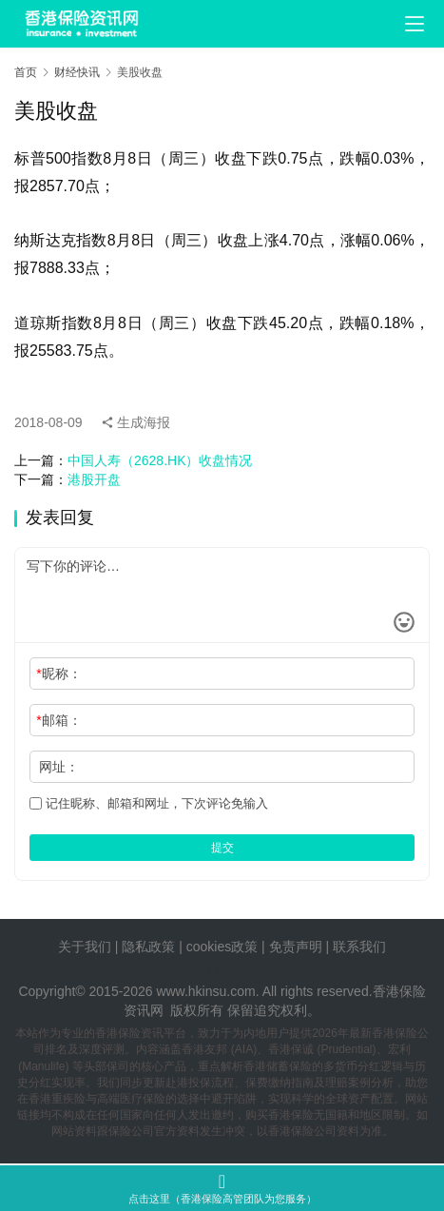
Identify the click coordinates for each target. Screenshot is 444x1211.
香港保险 (399, 991)
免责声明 (297, 946)
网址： (59, 766)
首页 (25, 72)
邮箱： (58, 720)
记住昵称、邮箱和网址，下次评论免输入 (148, 803)
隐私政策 (148, 946)
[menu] (414, 24)
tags (200, 969)
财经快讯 (77, 72)
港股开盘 (94, 479)
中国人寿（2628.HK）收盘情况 (160, 460)
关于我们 (84, 946)
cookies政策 (222, 946)
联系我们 (359, 946)
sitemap (235, 969)
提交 (222, 847)
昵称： (58, 673)
